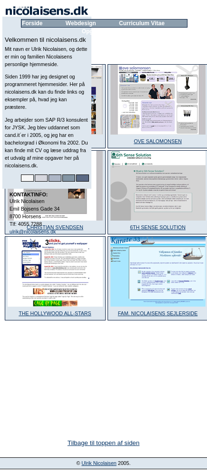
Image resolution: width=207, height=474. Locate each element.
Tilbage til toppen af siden (103, 442)
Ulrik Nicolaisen (98, 463)
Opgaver (93, 31)
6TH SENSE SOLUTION (158, 227)
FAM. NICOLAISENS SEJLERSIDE (158, 313)
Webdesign (81, 23)
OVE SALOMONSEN (158, 141)
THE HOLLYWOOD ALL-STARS (55, 313)
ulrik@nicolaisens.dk (33, 231)
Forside (32, 23)
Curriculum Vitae (142, 23)
